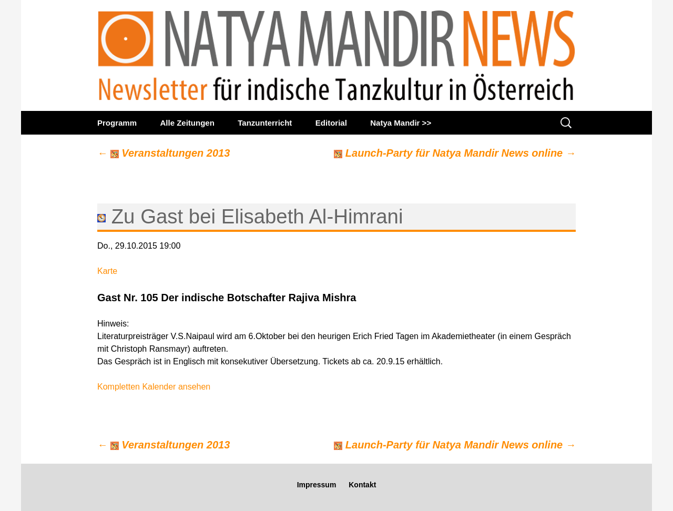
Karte (107, 271)
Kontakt (362, 485)
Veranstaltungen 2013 (163, 153)
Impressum (316, 485)
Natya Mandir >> (400, 122)
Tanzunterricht (265, 122)
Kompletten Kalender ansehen (153, 386)
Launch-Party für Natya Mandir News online (455, 153)
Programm (117, 122)
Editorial (331, 122)
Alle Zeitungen (187, 122)
